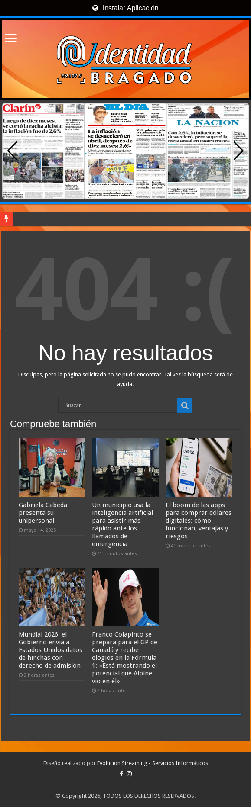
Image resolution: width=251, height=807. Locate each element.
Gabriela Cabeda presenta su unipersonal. (43, 512)
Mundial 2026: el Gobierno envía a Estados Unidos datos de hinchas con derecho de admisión (50, 649)
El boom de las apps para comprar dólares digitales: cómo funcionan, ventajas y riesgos (198, 520)
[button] (238, 151)
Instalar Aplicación (125, 8)
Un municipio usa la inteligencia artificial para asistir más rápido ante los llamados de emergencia (122, 524)
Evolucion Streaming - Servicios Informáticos (152, 763)
